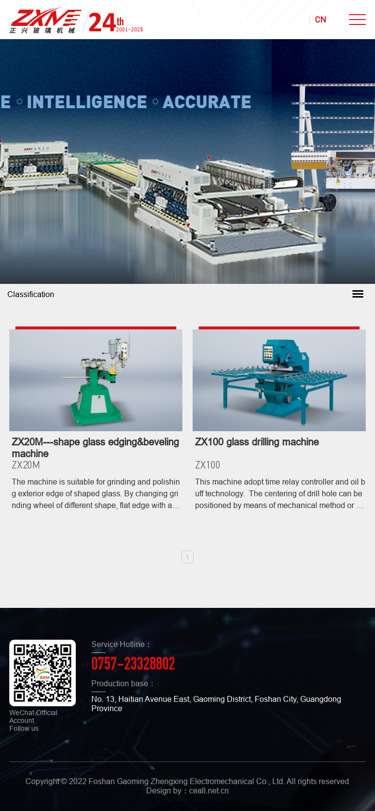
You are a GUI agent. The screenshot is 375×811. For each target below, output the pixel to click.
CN (320, 19)
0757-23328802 (133, 665)
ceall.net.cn (209, 790)
